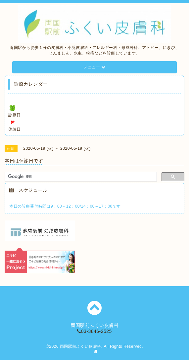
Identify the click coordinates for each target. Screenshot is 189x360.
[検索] (80, 177)
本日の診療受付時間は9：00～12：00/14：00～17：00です (64, 206)
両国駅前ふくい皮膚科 (80, 346)
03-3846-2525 (94, 331)
